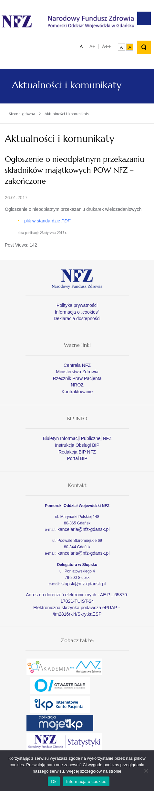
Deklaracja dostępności (77, 318)
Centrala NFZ (77, 365)
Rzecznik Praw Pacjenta (77, 378)
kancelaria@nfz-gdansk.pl (83, 529)
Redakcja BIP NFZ (77, 451)
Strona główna (22, 113)
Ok (53, 781)
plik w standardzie (47, 220)
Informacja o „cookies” (77, 312)
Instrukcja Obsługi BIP (77, 445)
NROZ (77, 384)
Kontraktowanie (77, 391)
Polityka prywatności (77, 305)
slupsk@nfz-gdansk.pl (83, 583)
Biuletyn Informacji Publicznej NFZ (77, 438)
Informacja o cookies (86, 781)
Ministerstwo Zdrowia (77, 371)
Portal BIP (77, 458)
